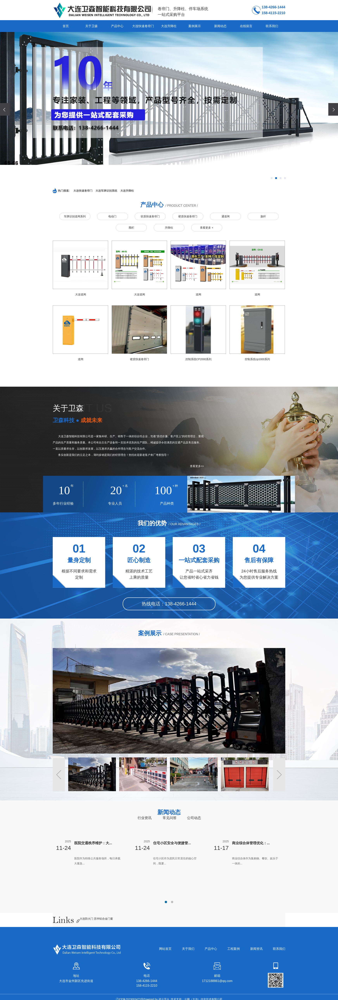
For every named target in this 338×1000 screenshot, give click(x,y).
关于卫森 (91, 26)
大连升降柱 (169, 26)
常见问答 (170, 818)
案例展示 (194, 26)
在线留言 (246, 26)
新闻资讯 (256, 948)
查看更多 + (206, 227)
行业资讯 (145, 818)
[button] (271, 178)
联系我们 (272, 26)
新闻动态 (220, 26)
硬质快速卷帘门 (187, 216)
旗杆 (263, 216)
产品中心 (117, 26)
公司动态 (194, 818)
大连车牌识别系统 (106, 190)
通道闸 (226, 216)
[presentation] (5, 109)
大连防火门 (87, 918)
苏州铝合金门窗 (103, 918)
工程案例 (233, 948)
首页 (66, 26)
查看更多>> (197, 466)
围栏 (131, 227)
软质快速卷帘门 (150, 216)
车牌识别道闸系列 (75, 216)
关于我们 (188, 948)
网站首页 (165, 948)
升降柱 (169, 227)
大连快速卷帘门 (143, 26)
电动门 (112, 216)
